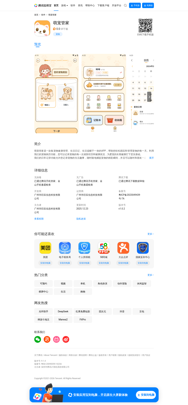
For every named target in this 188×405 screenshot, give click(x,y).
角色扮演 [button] (102, 283)
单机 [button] (82, 283)
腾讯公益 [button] (93, 355)
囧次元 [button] (102, 311)
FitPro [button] (83, 319)
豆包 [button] (141, 311)
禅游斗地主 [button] (43, 319)
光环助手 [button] (43, 311)
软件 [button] (43, 15)
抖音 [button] (122, 311)
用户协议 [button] (146, 355)
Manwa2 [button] (63, 319)
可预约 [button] (43, 283)
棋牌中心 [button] (43, 291)
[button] (42, 5)
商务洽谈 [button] (73, 355)
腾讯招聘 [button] (83, 355)
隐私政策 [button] (81, 218)
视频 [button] (63, 283)
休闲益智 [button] (142, 283)
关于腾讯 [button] (38, 355)
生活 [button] (63, 291)
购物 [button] (82, 291)
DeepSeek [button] (63, 311)
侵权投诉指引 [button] (134, 355)
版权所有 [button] (103, 355)
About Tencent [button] (50, 355)
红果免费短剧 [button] (83, 311)
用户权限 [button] (113, 355)
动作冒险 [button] (122, 283)
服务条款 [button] (63, 355)
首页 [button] (36, 15)
